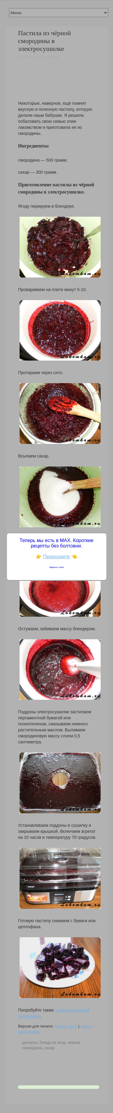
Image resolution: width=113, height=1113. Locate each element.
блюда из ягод (52, 1042)
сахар (49, 1048)
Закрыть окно (56, 567)
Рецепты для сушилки (38, 56)
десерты (29, 1042)
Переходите (56, 556)
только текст (66, 1026)
